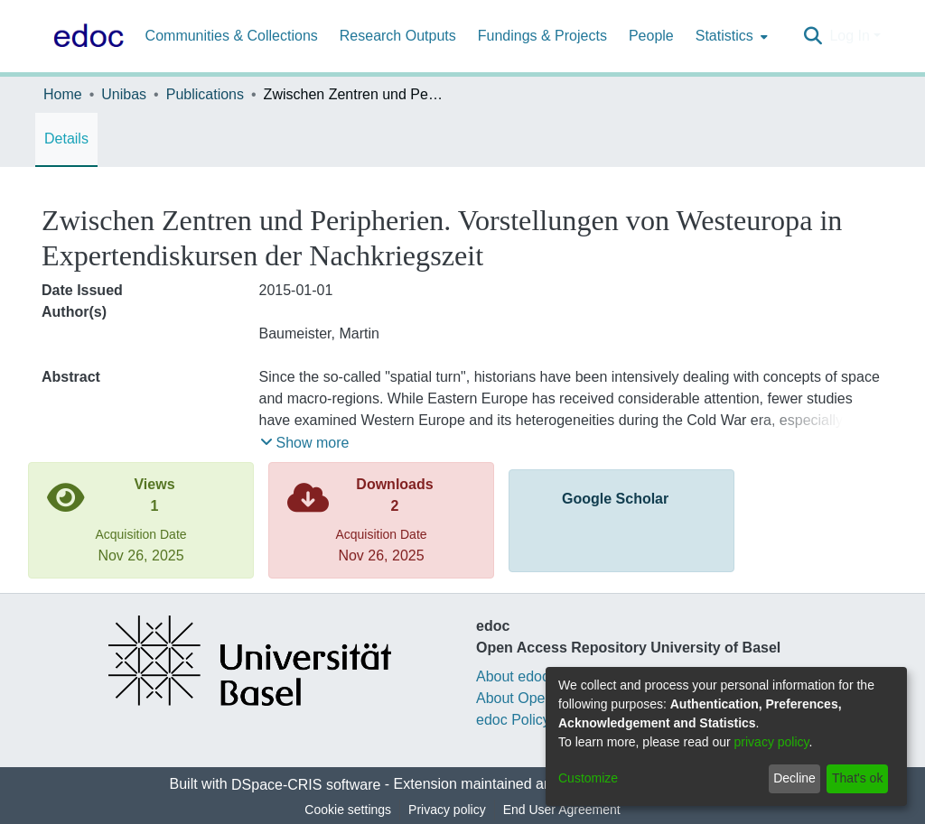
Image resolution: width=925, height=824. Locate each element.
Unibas (123, 94)
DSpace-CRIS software (305, 784)
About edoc (512, 676)
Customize (588, 778)
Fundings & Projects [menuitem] (542, 35)
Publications (205, 94)
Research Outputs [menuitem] (398, 35)
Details (66, 138)
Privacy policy (447, 809)
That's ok (857, 778)
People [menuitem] (651, 35)
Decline (794, 778)
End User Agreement (562, 809)
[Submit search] (812, 36)
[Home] (84, 36)
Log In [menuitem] (849, 35)
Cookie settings (347, 809)
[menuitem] (730, 36)
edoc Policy (513, 719)
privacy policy (771, 742)
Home (62, 94)
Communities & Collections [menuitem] (231, 35)
